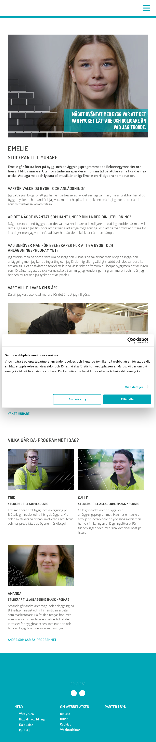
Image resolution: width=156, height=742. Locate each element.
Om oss (65, 714)
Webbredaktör (70, 729)
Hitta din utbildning (30, 719)
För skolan (24, 725)
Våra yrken (24, 714)
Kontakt (22, 730)
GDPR (64, 719)
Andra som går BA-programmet (34, 640)
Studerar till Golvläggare (28, 504)
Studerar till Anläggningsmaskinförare (108, 504)
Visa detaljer (134, 387)
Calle (83, 497)
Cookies (65, 724)
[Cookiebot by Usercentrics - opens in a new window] (133, 340)
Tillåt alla (127, 399)
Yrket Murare (21, 414)
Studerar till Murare (32, 157)
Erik (11, 497)
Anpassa (77, 399)
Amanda (14, 593)
